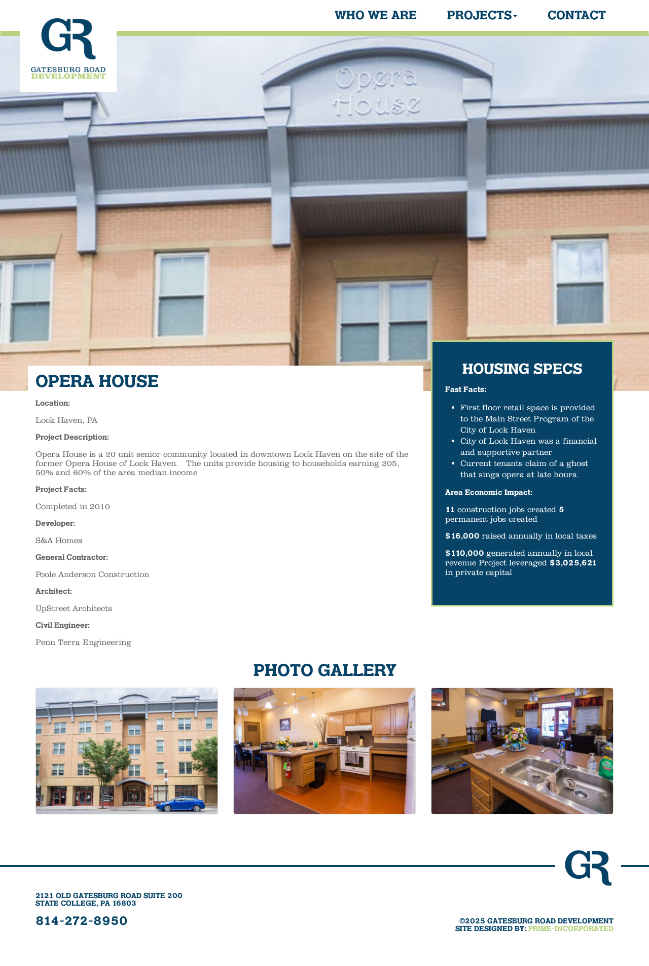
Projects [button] (482, 16)
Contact (577, 16)
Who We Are (376, 16)
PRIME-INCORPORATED (571, 929)
